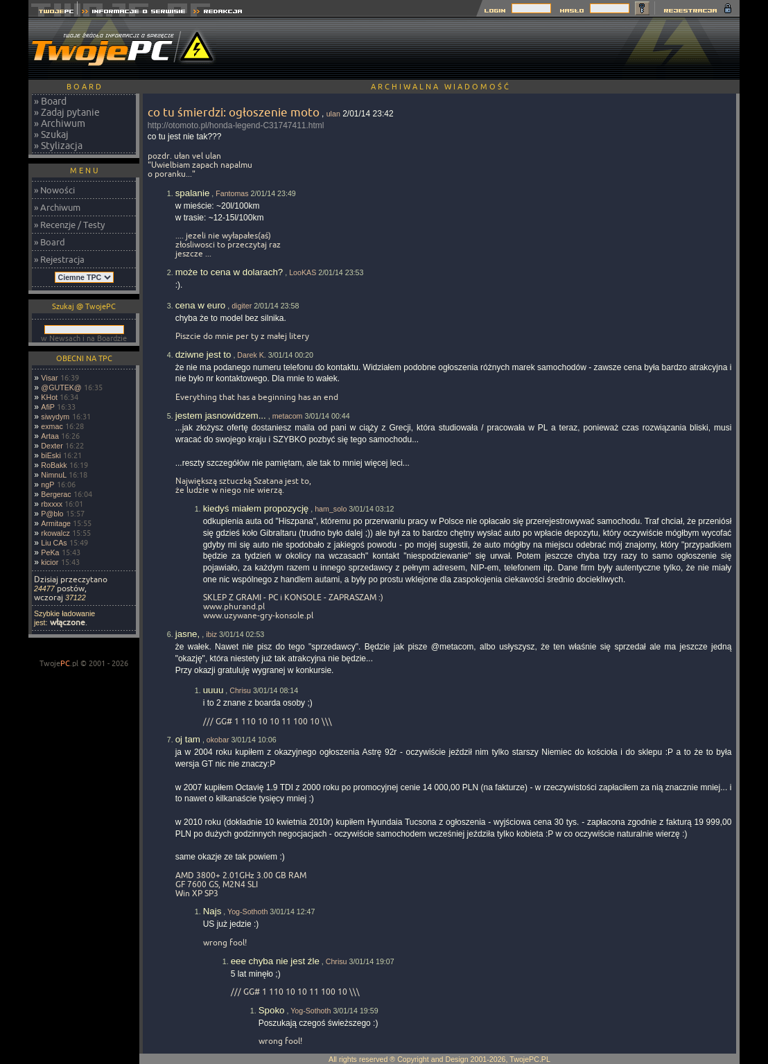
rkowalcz (55, 533)
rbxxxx (51, 504)
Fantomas (232, 193)
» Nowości (54, 190)
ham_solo (331, 509)
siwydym (55, 416)
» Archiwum (59, 123)
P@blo (52, 513)
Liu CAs (54, 543)
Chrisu (240, 690)
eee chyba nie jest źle (275, 961)
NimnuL (54, 475)
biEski (50, 455)
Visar (49, 378)
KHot (49, 397)
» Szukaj (51, 134)
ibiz (211, 634)
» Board (50, 101)
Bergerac (56, 494)
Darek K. (251, 355)
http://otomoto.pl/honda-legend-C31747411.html (236, 125)
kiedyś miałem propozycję (256, 508)
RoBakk (54, 465)
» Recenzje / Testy (69, 224)
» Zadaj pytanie (67, 112)
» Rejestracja (59, 259)
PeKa (50, 552)
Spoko (272, 1010)
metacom (287, 416)
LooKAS (302, 272)
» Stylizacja (58, 145)
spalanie (192, 193)
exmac (51, 426)
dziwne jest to (203, 354)
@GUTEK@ (61, 387)
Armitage (56, 523)
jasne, (187, 634)
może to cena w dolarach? (229, 272)
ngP (47, 484)
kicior (49, 562)
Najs (212, 911)
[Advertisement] (487, 48)
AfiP (48, 407)
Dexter (51, 446)
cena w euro (200, 305)
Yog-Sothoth (247, 911)
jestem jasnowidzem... (220, 415)
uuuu (213, 690)
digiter (242, 306)
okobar (218, 739)
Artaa (49, 436)
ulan (333, 114)
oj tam (187, 739)
